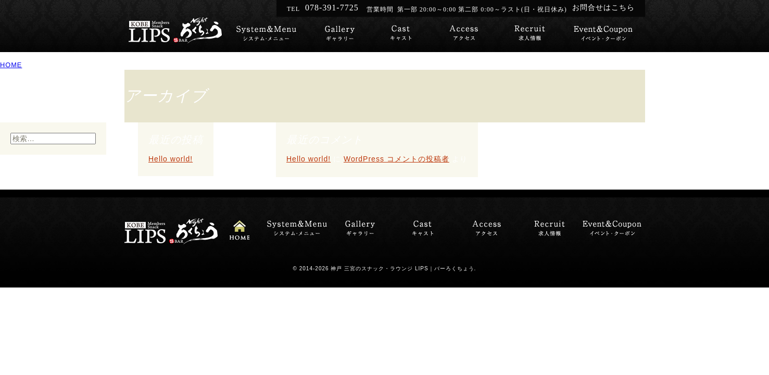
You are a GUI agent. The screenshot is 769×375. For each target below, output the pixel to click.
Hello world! (170, 159)
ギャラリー (331, 34)
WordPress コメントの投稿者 (396, 159)
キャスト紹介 (397, 34)
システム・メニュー (262, 34)
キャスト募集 (530, 34)
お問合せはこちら (603, 7)
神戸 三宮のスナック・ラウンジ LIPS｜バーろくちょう (402, 268)
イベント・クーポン (603, 34)
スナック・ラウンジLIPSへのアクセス (464, 34)
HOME (11, 65)
